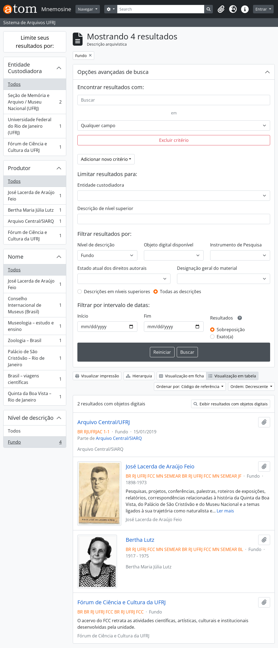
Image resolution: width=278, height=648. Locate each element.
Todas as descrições (180, 292)
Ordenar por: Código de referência (188, 386)
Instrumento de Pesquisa (236, 245)
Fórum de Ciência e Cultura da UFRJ (35, 147)
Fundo (35, 443)
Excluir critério (174, 140)
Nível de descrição (30, 417)
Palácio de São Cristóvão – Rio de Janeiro (35, 358)
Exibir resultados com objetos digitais (231, 403)
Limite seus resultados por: (35, 41)
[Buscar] (173, 100)
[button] (221, 9)
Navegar (86, 9)
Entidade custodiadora (100, 185)
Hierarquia (139, 375)
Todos (14, 84)
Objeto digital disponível (168, 245)
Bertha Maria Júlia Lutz (35, 211)
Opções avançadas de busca (113, 72)
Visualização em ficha (181, 375)
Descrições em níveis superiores (117, 292)
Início (82, 316)
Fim (147, 316)
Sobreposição (231, 330)
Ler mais (225, 511)
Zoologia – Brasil (35, 341)
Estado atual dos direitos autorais (112, 268)
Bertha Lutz (140, 540)
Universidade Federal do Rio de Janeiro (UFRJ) (35, 126)
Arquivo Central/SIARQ (35, 222)
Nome (15, 256)
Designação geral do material (207, 268)
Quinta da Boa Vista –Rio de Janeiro (35, 396)
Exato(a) (225, 337)
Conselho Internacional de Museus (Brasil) (35, 305)
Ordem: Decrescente (249, 386)
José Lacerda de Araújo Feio (35, 195)
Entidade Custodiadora (25, 68)
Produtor (19, 168)
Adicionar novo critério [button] (104, 159)
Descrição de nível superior (105, 208)
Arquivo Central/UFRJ (103, 422)
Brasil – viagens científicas (35, 379)
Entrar (261, 9)
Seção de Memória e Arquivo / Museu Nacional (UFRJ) (35, 101)
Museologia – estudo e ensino (35, 326)
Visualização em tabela (232, 375)
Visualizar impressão (97, 375)
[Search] (161, 9)
